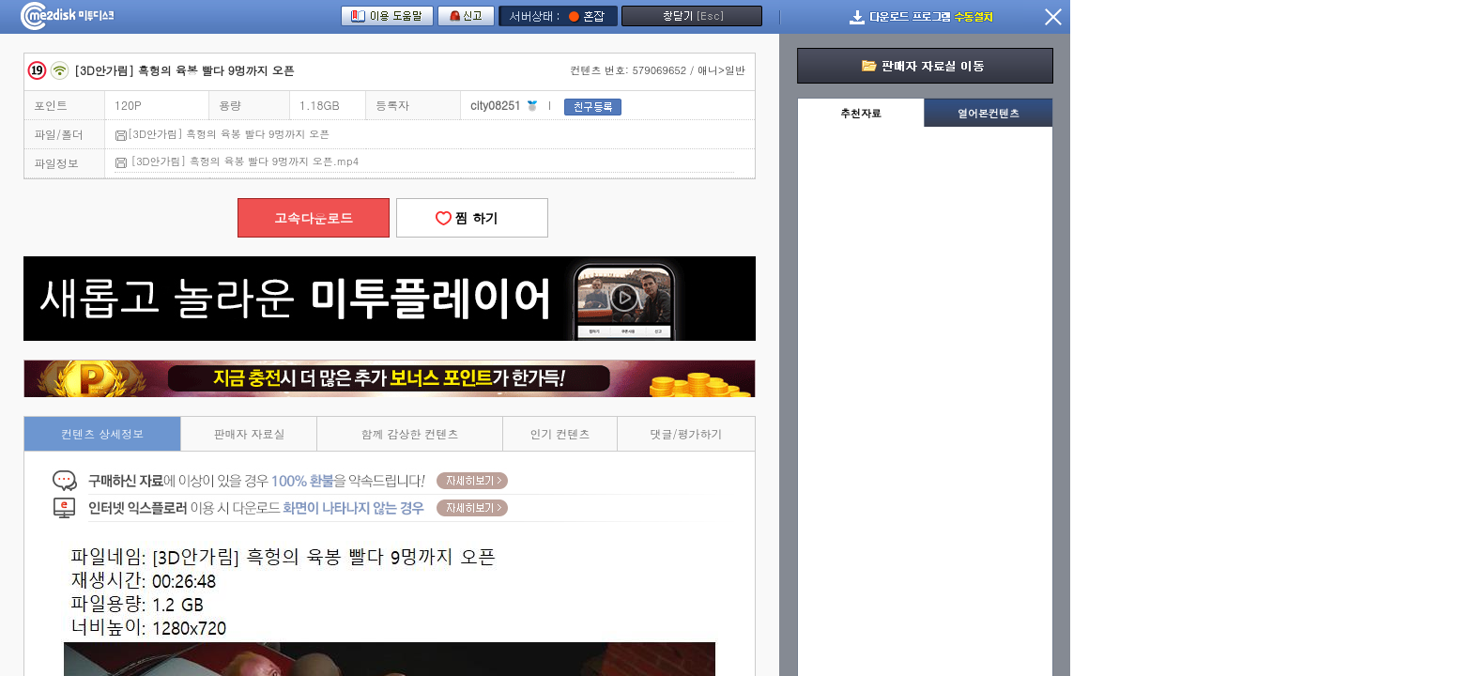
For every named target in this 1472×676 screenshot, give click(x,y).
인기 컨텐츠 (560, 433)
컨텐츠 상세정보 (102, 433)
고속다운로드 (313, 217)
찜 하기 (472, 217)
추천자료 (861, 113)
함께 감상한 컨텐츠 (410, 433)
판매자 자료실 (248, 433)
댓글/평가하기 (687, 433)
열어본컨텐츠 (989, 113)
